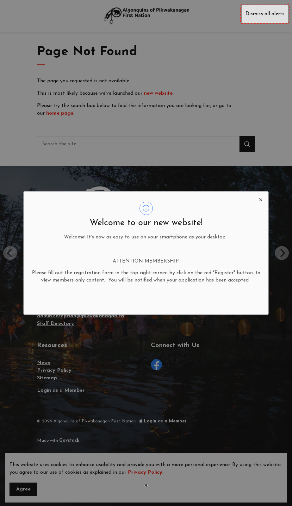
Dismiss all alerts (264, 13)
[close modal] (260, 199)
